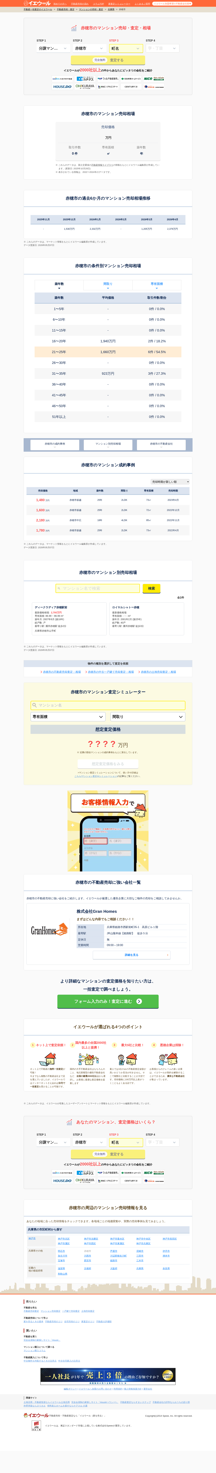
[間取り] (148, 716)
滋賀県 (61, 1268)
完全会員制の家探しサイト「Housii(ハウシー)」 (94, 1402)
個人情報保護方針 (133, 1389)
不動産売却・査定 (65, 9)
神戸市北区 (64, 1238)
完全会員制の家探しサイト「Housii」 (42, 1340)
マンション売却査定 (50, 1311)
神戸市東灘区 (117, 1243)
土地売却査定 (87, 1311)
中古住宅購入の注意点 (69, 1361)
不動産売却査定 (31, 1311)
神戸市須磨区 (91, 1238)
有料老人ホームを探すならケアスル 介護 (67, 1405)
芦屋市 (113, 1251)
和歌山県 (62, 1273)
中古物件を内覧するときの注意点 (40, 1361)
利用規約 (118, 1389)
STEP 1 (41, 40)
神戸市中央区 (143, 1238)
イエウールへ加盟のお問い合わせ (95, 1389)
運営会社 (147, 1389)
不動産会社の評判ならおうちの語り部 (171, 1402)
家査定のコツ (87, 1321)
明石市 (61, 1251)
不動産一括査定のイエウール (38, 9)
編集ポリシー (70, 1389)
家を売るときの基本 (33, 1321)
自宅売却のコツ (72, 1321)
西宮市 (87, 1260)
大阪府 (113, 1268)
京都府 (87, 1268)
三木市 (139, 1260)
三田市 (139, 1255)
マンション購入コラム (35, 1350)
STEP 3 (113, 40)
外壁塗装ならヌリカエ (35, 1405)
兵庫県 (111, 9)
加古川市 (62, 1255)
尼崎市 (139, 1251)
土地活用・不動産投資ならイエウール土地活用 (47, 1402)
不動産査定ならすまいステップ (135, 1402)
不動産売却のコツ (54, 1321)
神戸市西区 (90, 1243)
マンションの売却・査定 (91, 9)
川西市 (87, 1255)
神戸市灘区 (64, 1243)
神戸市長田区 (170, 1238)
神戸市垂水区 (117, 1238)
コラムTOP (98, 4)
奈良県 (166, 1268)
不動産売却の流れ (80, 4)
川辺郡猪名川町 (118, 1255)
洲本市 (166, 1255)
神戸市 (32, 1238)
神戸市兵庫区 (143, 1243)
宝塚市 (61, 1260)
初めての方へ (60, 4)
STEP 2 (77, 40)
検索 (151, 588)
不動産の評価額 (104, 1321)
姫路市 (113, 1260)
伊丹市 (166, 1251)
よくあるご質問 (142, 4)
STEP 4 (150, 40)
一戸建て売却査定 (71, 1311)
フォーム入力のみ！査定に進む (103, 1001)
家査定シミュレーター (119, 4)
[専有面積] (68, 716)
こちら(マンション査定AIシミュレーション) (95, 776)
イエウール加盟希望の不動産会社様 (171, 3)
